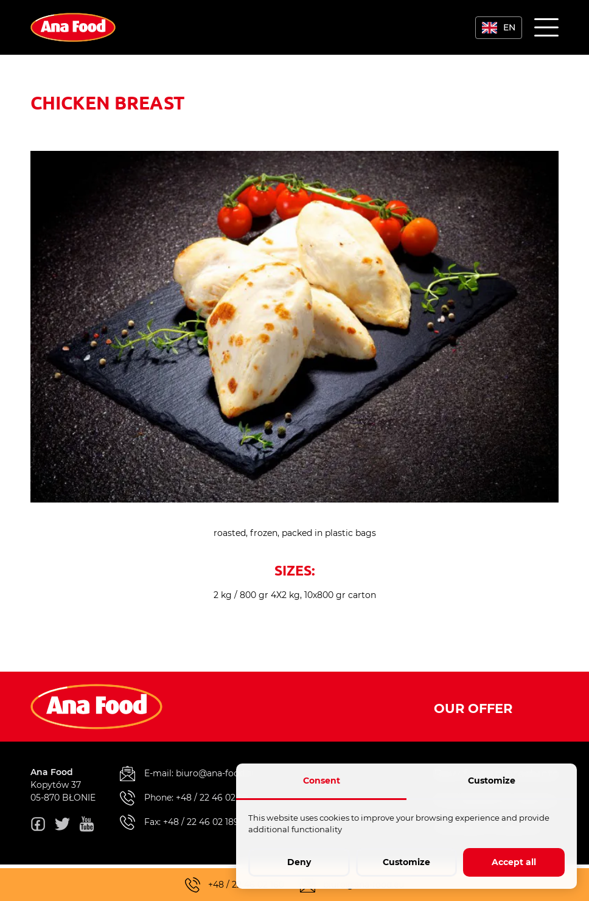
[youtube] (86, 825)
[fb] (38, 825)
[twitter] (62, 825)
